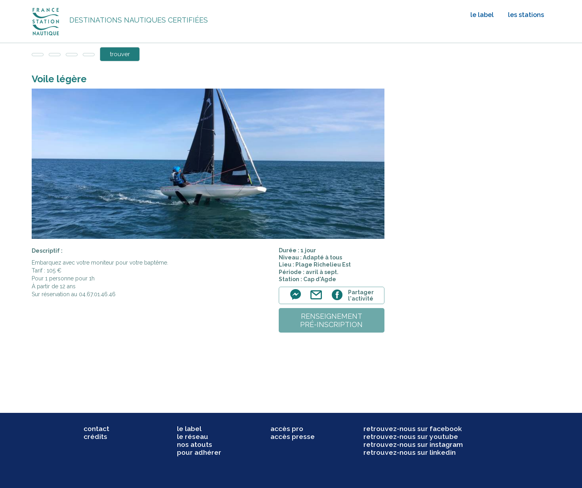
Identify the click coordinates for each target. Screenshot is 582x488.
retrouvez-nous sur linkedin (409, 452)
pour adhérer (199, 452)
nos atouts (194, 444)
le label (482, 15)
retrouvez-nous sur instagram (413, 444)
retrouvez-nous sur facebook (412, 429)
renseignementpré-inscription (331, 320)
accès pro (286, 429)
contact (96, 429)
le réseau (192, 437)
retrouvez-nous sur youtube (410, 437)
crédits (95, 437)
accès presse (292, 437)
